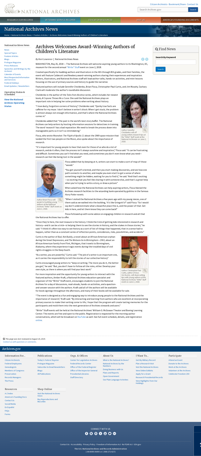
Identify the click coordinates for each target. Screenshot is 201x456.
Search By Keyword (166, 57)
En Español (9, 407)
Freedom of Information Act (109, 444)
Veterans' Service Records (60, 19)
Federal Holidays (11, 83)
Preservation (10, 374)
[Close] (197, 429)
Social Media (10, 404)
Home (6, 35)
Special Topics (10, 53)
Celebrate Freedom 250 (179, 374)
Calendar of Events (12, 74)
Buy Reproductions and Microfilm (48, 400)
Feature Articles (41, 35)
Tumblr (100, 433)
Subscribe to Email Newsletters (51, 367)
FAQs (7, 410)
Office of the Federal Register (83, 367)
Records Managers (13, 377)
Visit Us (141, 19)
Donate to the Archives (179, 363)
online (39, 320)
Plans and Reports (111, 372)
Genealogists (10, 367)
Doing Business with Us (113, 369)
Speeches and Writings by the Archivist (17, 69)
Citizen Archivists (158, 4)
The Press (9, 381)
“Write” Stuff (73, 67)
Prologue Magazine (12, 62)
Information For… (15, 355)
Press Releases (11, 65)
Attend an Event (175, 360)
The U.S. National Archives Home (41, 8)
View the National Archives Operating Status (14, 103)
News (6, 49)
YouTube (82, 316)
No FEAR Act (127, 444)
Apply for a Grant (143, 374)
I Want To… (142, 355)
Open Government (111, 376)
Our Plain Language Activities (115, 379)
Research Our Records (20, 19)
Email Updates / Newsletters (16, 86)
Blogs (6, 59)
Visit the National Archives (147, 367)
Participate (175, 355)
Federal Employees (13, 363)
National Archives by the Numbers (113, 364)
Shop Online (45, 389)
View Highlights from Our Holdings (146, 382)
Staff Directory (76, 377)
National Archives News (21, 35)
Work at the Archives (178, 367)
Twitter (146, 59)
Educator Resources (100, 19)
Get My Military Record (145, 360)
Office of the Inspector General (83, 370)
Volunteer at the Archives (180, 370)
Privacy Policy (89, 444)
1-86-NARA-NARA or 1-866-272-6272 (100, 451)
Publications (45, 355)
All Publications (44, 374)
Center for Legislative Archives (83, 360)
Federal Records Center (80, 363)
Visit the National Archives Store (49, 394)
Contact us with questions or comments (19, 341)
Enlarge (145, 130)
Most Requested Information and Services (16, 78)
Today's (48, 360)
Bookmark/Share (177, 4)
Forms (7, 414)
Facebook (143, 59)
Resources (11, 389)
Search (193, 9)
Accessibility (76, 444)
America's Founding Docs (16, 397)
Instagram (96, 433)
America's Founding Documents (181, 19)
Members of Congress (14, 370)
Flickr (114, 433)
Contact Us (192, 4)
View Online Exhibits (144, 370)
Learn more (175, 450)
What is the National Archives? (116, 360)
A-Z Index (9, 393)
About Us (108, 355)
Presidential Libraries (79, 374)
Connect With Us (100, 428)
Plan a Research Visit (145, 363)
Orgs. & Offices (79, 355)
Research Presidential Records (149, 377)
